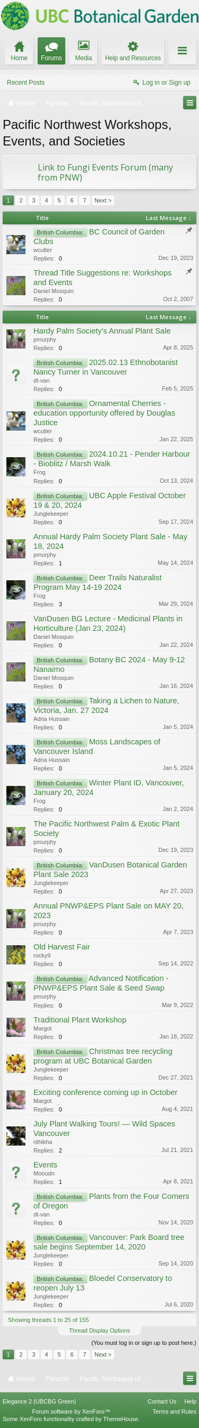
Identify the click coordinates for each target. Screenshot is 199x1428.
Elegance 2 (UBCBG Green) (39, 1401)
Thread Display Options (99, 1330)
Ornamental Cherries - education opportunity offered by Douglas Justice (104, 413)
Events (45, 1165)
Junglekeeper (50, 513)
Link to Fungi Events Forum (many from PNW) (105, 172)
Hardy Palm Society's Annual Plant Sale (102, 331)
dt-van (41, 380)
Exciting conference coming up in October (105, 1092)
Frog (39, 472)
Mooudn (44, 1173)
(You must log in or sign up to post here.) (143, 1343)
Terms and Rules (174, 1411)
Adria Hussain (51, 719)
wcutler (42, 250)
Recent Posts (26, 82)
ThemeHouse (120, 1419)
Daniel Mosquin (53, 291)
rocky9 (41, 955)
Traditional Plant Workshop (79, 1020)
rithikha (42, 1142)
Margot (42, 1028)
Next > (102, 200)
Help (190, 1401)
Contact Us (162, 1401)
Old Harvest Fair (61, 947)
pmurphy (44, 339)
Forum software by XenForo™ (71, 1411)
